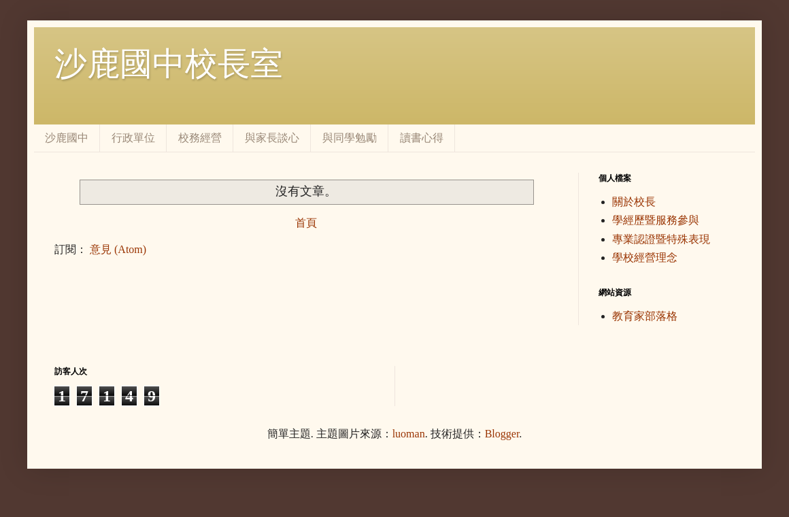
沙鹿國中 (66, 138)
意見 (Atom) (118, 249)
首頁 (306, 223)
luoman (408, 433)
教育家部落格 (644, 316)
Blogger (502, 433)
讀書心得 (421, 138)
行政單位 (133, 138)
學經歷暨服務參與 (655, 220)
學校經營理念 (644, 257)
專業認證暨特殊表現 (661, 239)
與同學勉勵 (349, 138)
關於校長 (634, 201)
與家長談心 (272, 138)
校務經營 (200, 138)
